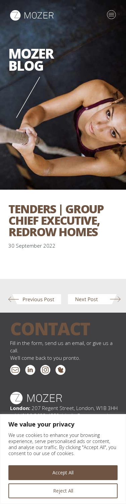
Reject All (63, 490)
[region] (63, 459)
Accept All (63, 472)
